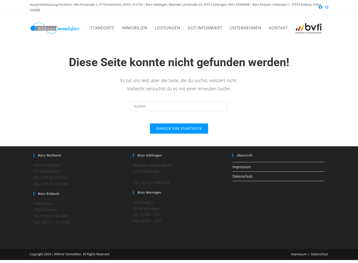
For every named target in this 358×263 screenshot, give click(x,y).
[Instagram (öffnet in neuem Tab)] (326, 7)
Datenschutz (242, 179)
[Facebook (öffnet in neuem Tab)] (320, 7)
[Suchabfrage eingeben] (179, 106)
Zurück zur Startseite (179, 131)
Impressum (241, 169)
